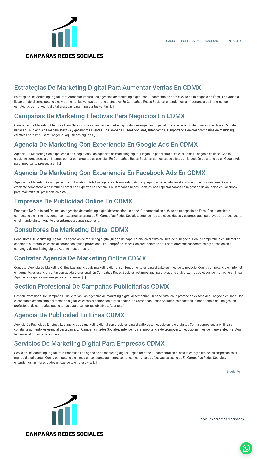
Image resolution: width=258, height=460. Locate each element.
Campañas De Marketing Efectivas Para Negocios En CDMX (99, 116)
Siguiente (235, 371)
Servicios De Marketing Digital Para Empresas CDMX (89, 343)
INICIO (170, 41)
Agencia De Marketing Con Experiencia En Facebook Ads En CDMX (109, 173)
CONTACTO (232, 41)
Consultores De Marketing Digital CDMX (71, 230)
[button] (246, 448)
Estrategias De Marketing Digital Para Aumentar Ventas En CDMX (107, 87)
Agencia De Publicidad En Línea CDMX (69, 315)
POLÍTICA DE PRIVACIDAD (199, 41)
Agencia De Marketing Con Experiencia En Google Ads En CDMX (106, 144)
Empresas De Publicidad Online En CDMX (73, 201)
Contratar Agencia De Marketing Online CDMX (80, 258)
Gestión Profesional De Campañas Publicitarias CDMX (91, 286)
